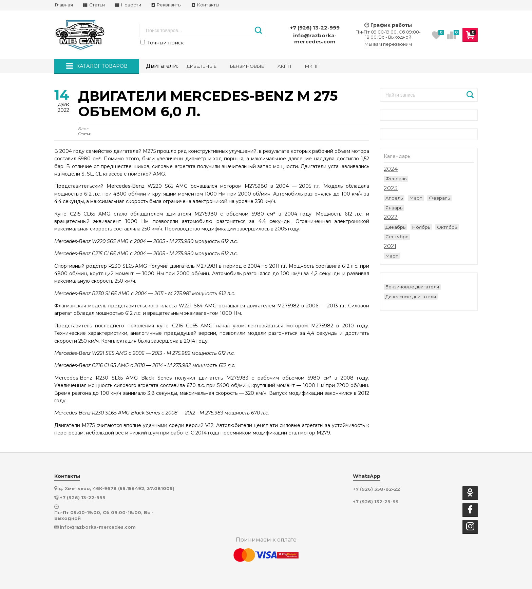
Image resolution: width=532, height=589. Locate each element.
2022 (391, 217)
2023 (391, 188)
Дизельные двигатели (410, 296)
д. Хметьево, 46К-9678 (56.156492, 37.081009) (116, 488)
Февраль (395, 178)
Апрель (394, 198)
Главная (64, 4)
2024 (391, 169)
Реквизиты (166, 4)
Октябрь (447, 227)
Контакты (205, 4)
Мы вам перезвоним (388, 44)
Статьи (94, 4)
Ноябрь (421, 227)
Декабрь (395, 227)
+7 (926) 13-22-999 (315, 28)
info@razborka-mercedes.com (315, 38)
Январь (393, 207)
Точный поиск (162, 43)
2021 (390, 246)
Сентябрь (396, 236)
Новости (128, 4)
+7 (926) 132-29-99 (376, 501)
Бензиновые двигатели (412, 286)
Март (416, 198)
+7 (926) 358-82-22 (376, 489)
